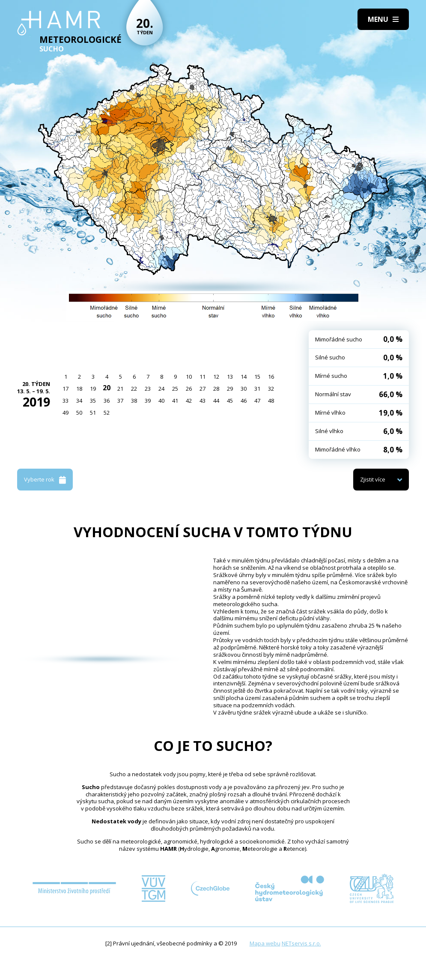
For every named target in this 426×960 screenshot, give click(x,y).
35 (93, 400)
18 (79, 388)
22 (134, 388)
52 (107, 412)
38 (134, 400)
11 (203, 376)
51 (93, 412)
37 (120, 400)
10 (189, 376)
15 (257, 376)
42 (189, 400)
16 (271, 376)
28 (216, 388)
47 (257, 400)
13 (230, 376)
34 (79, 400)
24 (161, 388)
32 (271, 388)
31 (257, 388)
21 (120, 388)
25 (175, 388)
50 (79, 412)
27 (203, 388)
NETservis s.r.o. (301, 943)
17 (66, 388)
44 (216, 400)
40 (161, 400)
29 (230, 388)
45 (230, 400)
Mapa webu (265, 943)
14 (244, 376)
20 (106, 387)
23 (148, 388)
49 (66, 412)
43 (203, 400)
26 (189, 388)
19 (93, 388)
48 (271, 400)
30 (244, 388)
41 (175, 400)
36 (107, 400)
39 (148, 400)
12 (216, 376)
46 (244, 400)
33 (66, 400)
